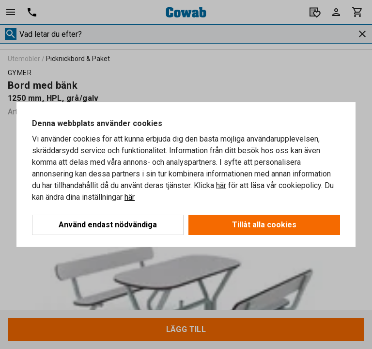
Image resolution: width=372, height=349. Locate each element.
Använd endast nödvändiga (108, 224)
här (221, 185)
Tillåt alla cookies (264, 224)
